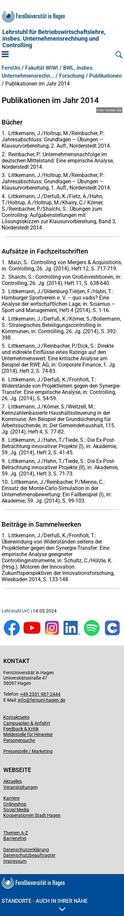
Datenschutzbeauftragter (29, 855)
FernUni (11, 68)
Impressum (14, 861)
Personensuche (19, 740)
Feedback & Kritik (21, 728)
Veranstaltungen (20, 787)
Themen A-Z (15, 832)
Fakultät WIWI (41, 68)
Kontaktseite (16, 717)
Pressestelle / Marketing (28, 751)
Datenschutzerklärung (26, 849)
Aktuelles (12, 781)
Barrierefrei (14, 838)
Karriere (11, 798)
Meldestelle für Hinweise (28, 734)
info (22, 700)
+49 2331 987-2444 (40, 694)
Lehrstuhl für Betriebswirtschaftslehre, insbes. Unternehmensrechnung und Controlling (53, 39)
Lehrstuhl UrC (16, 611)
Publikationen (105, 76)
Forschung (71, 76)
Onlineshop (14, 804)
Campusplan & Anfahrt (26, 723)
